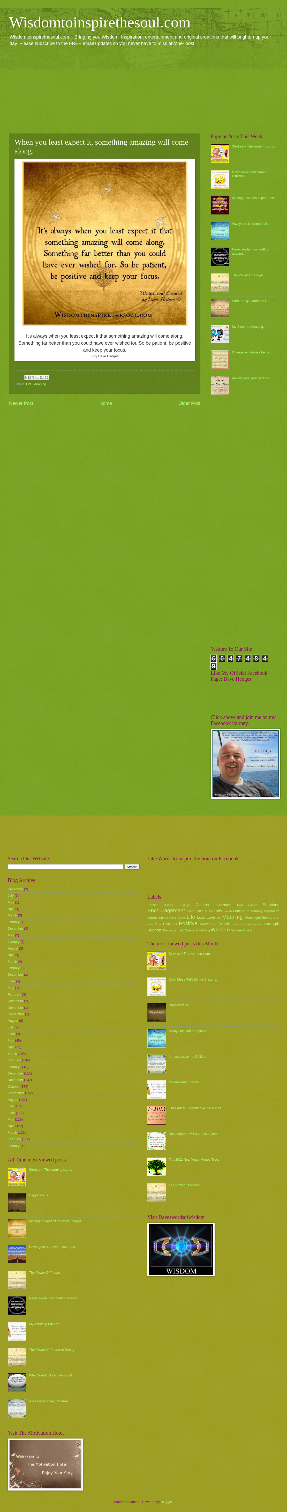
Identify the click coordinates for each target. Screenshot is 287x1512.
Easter (252, 905)
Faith (190, 911)
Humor (239, 911)
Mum (276, 917)
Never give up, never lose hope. (52, 1247)
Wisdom (220, 929)
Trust (180, 930)
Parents (170, 924)
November (15, 1008)
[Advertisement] (143, 89)
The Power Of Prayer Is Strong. (52, 1350)
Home (106, 403)
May (11, 902)
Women (237, 930)
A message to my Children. (49, 1401)
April (11, 909)
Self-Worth (221, 924)
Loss (201, 917)
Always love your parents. (251, 378)
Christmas (223, 905)
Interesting (155, 918)
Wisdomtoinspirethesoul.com (100, 22)
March (12, 915)
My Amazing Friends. (44, 1324)
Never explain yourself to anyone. (53, 1298)
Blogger (166, 1502)
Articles (152, 905)
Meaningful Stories (258, 918)
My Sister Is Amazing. (248, 327)
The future (169, 930)
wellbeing (204, 930)
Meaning (39, 384)
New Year (154, 924)
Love (211, 917)
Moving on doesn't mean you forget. (55, 1221)
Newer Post (21, 403)
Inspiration (271, 911)
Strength (271, 924)
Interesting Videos (175, 917)
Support (154, 930)
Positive (188, 923)
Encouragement (166, 910)
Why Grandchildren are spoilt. (51, 1375)
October (14, 1086)
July (11, 896)
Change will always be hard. (252, 352)
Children (202, 904)
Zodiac (248, 930)
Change (184, 905)
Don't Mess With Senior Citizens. (193, 979)
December (15, 889)
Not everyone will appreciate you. (193, 1134)
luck (219, 917)
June (11, 981)
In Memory (254, 911)
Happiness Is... (40, 1195)
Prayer (205, 924)
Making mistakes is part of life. (254, 198)
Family (201, 911)
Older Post (189, 403)
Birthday (169, 905)
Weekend (191, 930)
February (14, 994)
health (228, 911)
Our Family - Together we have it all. (195, 1108)
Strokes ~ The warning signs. (253, 146)
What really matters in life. (251, 301)
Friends (215, 911)
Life (29, 384)
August (13, 948)
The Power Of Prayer (247, 275)
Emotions (271, 904)
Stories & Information (247, 924)
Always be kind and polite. (251, 224)
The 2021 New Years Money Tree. (194, 1159)
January (14, 922)
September (16, 1014)
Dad (240, 905)
